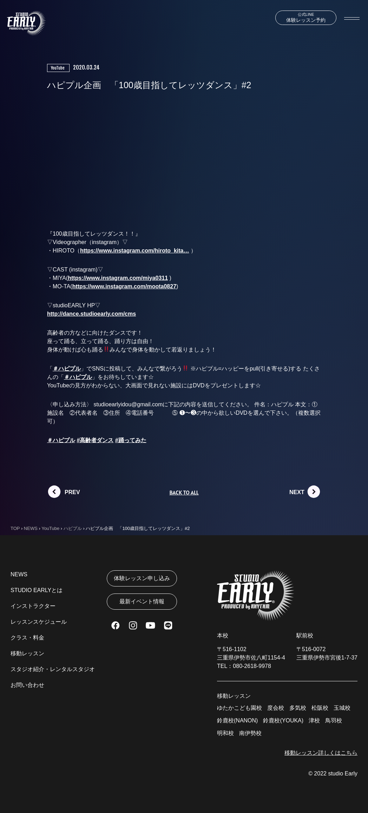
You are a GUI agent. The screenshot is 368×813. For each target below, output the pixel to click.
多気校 (297, 708)
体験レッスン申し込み (142, 578)
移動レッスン (27, 653)
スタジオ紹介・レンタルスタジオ (53, 669)
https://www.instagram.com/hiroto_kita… (134, 251)
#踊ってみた (130, 440)
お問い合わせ (27, 685)
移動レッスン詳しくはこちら (320, 753)
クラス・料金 (27, 638)
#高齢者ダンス (95, 440)
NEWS (19, 574)
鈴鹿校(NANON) (237, 720)
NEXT (296, 492)
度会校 (275, 708)
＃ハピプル (67, 369)
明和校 (225, 733)
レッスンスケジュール (39, 622)
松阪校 (319, 708)
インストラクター (33, 606)
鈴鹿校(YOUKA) (283, 720)
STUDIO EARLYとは (37, 590)
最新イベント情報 (141, 601)
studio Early (342, 773)
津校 (314, 720)
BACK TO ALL (183, 492)
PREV (72, 492)
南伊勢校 (250, 733)
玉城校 (342, 708)
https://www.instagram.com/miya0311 (118, 278)
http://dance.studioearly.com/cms (91, 314)
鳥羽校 (333, 720)
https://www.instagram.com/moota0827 (124, 286)
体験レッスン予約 (306, 17)
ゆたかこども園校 (239, 708)
